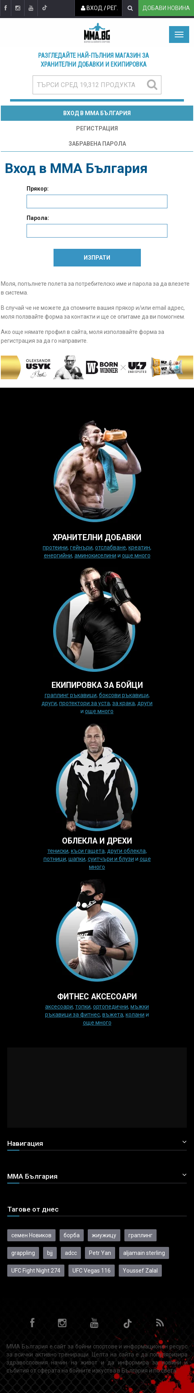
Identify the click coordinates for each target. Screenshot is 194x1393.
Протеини (55, 547)
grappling (23, 1253)
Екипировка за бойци (97, 685)
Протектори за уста (84, 703)
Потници (54, 859)
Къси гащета (88, 851)
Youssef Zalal (140, 1270)
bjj (50, 1253)
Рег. (112, 8)
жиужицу (104, 1235)
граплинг (140, 1235)
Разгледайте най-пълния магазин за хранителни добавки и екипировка (93, 60)
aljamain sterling (144, 1253)
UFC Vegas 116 (91, 1270)
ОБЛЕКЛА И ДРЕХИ (97, 841)
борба (72, 1235)
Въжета (112, 1014)
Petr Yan (100, 1253)
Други (49, 703)
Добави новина (166, 8)
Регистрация (97, 128)
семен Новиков (31, 1235)
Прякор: (38, 188)
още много (136, 555)
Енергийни (58, 555)
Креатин (139, 547)
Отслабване (110, 547)
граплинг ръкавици (71, 695)
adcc (71, 1253)
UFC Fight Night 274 (35, 1270)
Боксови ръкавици (124, 695)
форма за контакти (70, 316)
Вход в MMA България (97, 113)
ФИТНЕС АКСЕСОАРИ (97, 996)
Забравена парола (97, 143)
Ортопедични (110, 1006)
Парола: (38, 218)
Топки (83, 1006)
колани (135, 1014)
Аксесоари (59, 1006)
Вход (92, 8)
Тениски (57, 851)
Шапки (76, 859)
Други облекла (126, 851)
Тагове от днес (33, 1209)
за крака (123, 703)
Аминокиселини (95, 555)
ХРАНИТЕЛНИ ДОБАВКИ (97, 537)
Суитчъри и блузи (111, 859)
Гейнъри (81, 547)
